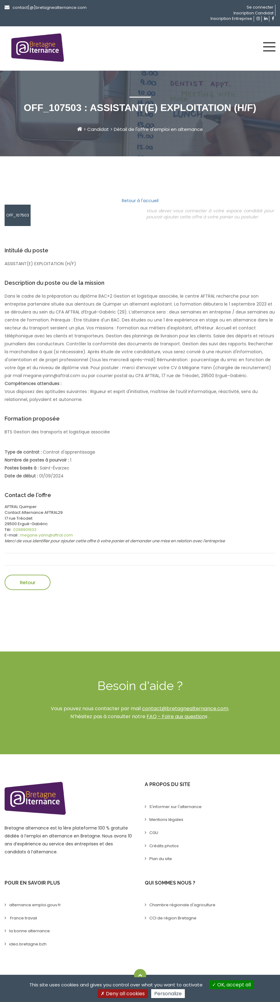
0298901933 (24, 530)
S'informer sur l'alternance (175, 807)
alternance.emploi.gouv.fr (35, 905)
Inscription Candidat (253, 13)
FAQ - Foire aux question (176, 716)
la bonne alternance (29, 931)
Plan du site (160, 859)
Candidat (98, 129)
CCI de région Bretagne (172, 918)
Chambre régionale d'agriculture (182, 905)
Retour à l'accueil (140, 201)
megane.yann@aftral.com (46, 535)
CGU (153, 833)
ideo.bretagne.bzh (28, 944)
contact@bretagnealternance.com (185, 708)
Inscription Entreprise (231, 18)
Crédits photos (164, 846)
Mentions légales (166, 819)
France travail (23, 918)
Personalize (168, 993)
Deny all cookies (123, 993)
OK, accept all (231, 984)
